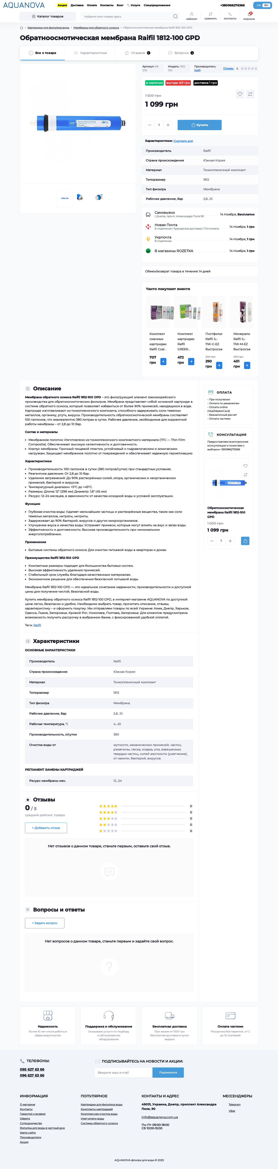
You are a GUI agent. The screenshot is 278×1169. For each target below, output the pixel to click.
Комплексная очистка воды (99, 1113)
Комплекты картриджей (97, 1109)
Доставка (77, 5)
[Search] (175, 16)
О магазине (27, 1104)
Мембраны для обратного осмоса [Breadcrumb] (96, 27)
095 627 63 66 (32, 1069)
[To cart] (245, 541)
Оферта (25, 1118)
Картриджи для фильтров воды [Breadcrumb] (48, 27)
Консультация (231, 435)
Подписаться (168, 1072)
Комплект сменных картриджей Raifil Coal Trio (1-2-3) (159, 344)
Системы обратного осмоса (99, 1123)
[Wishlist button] (240, 94)
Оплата (92, 5)
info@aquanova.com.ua (160, 1117)
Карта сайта (28, 1132)
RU (266, 5)
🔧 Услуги (133, 5)
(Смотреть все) (183, 140)
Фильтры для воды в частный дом (42, 1128)
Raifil (197, 70)
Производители (30, 1137)
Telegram (235, 1104)
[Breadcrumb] (21, 27)
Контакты (106, 5)
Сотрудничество (31, 1123)
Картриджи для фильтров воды (101, 1104)
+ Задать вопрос (44, 923)
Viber (232, 1110)
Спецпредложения (157, 5)
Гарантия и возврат (33, 1113)
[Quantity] (159, 125)
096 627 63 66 (32, 1075)
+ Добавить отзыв (46, 828)
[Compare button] (250, 94)
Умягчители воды (92, 1118)
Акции (62, 5)
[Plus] (168, 125)
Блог (120, 5)
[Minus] (149, 125)
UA (259, 5)
